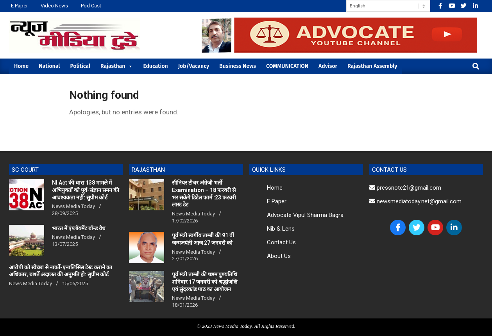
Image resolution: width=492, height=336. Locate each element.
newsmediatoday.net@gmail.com (415, 201)
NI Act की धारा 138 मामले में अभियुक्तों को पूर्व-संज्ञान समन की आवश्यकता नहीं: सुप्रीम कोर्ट (85, 190)
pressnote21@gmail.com (405, 187)
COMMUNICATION (287, 66)
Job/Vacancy (193, 66)
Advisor (327, 66)
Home (21, 66)
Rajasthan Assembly (372, 66)
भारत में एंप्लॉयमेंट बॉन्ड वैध (79, 228)
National (49, 66)
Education (155, 66)
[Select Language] (388, 6)
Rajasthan (116, 66)
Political (80, 66)
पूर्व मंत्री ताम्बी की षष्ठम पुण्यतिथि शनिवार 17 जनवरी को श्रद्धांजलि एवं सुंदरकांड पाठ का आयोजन (204, 281)
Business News (237, 66)
